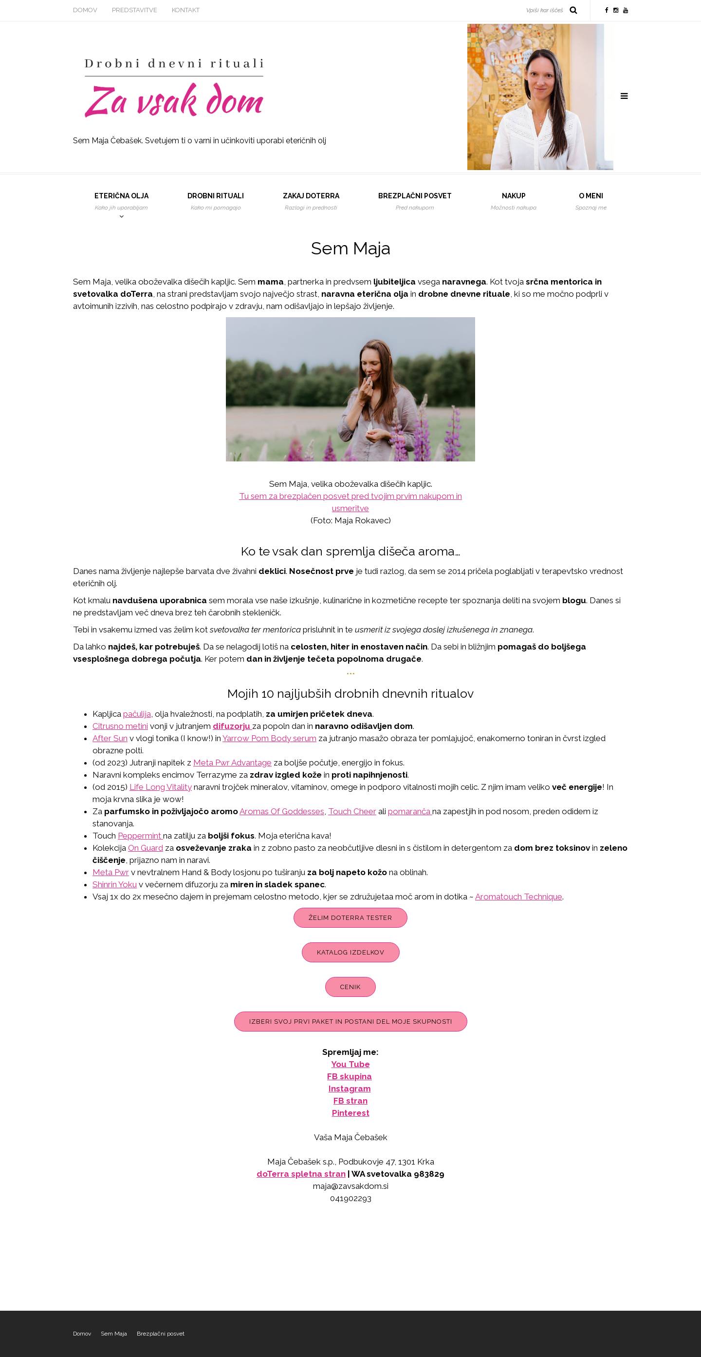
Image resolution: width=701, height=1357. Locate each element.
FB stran (350, 1101)
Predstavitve (134, 10)
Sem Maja (114, 1333)
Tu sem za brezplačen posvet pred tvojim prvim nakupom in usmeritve (350, 502)
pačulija (137, 714)
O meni (591, 202)
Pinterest (350, 1113)
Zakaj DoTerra (311, 202)
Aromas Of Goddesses (282, 811)
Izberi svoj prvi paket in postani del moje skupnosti (350, 1021)
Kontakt (186, 10)
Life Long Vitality (160, 787)
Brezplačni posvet (415, 202)
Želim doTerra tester (350, 917)
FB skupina (349, 1076)
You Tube (351, 1064)
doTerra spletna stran (301, 1174)
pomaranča (410, 811)
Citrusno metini (120, 726)
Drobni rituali (215, 202)
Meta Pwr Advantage (232, 762)
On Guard (145, 848)
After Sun (110, 738)
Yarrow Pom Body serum (269, 738)
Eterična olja (121, 202)
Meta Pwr (110, 872)
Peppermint (140, 836)
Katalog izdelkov (351, 952)
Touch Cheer (352, 811)
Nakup (513, 202)
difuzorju (231, 726)
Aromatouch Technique (518, 896)
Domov (85, 10)
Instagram (350, 1088)
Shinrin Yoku (114, 884)
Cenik (350, 987)
